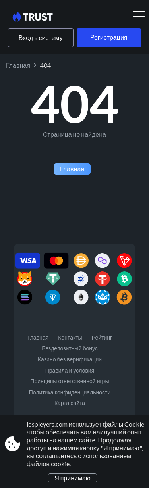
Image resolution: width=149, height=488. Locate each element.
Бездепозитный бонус (70, 348)
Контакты (70, 337)
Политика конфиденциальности (70, 392)
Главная (18, 65)
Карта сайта (69, 403)
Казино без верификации (70, 359)
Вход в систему (41, 37)
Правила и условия (69, 370)
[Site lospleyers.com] (39, 17)
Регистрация (109, 37)
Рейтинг (102, 337)
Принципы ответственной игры (70, 381)
